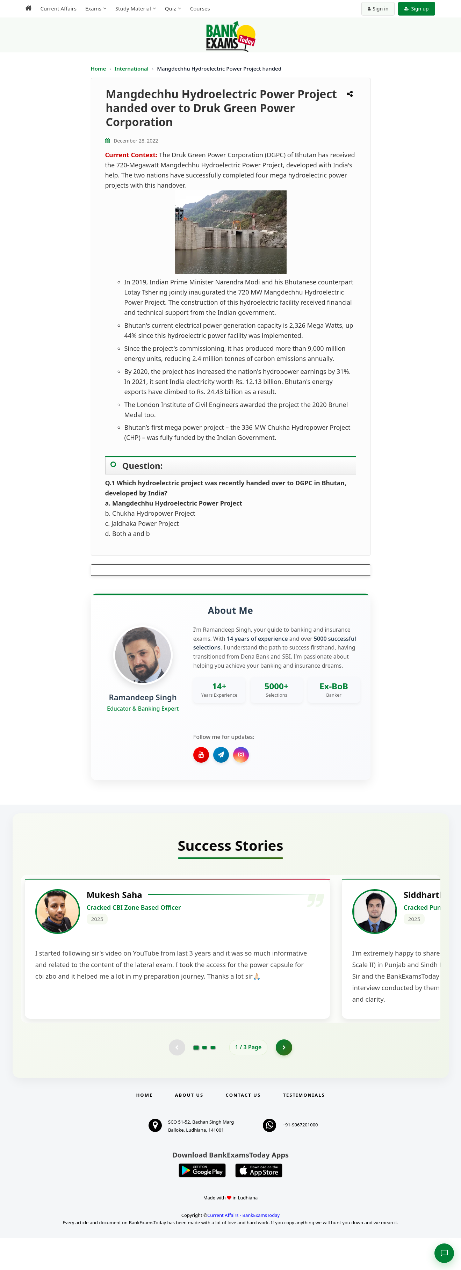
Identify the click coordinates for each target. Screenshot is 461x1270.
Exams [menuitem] (93, 8)
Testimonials (304, 1126)
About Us (189, 1126)
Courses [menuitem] (200, 8)
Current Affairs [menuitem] (59, 8)
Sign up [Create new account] (416, 8)
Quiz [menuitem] (170, 8)
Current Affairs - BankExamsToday (243, 1247)
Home (98, 68)
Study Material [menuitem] (133, 8)
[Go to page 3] (212, 1078)
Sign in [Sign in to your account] (378, 8)
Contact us (243, 1126)
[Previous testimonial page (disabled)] (176, 1078)
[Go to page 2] (204, 1078)
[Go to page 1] (196, 1078)
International (132, 68)
